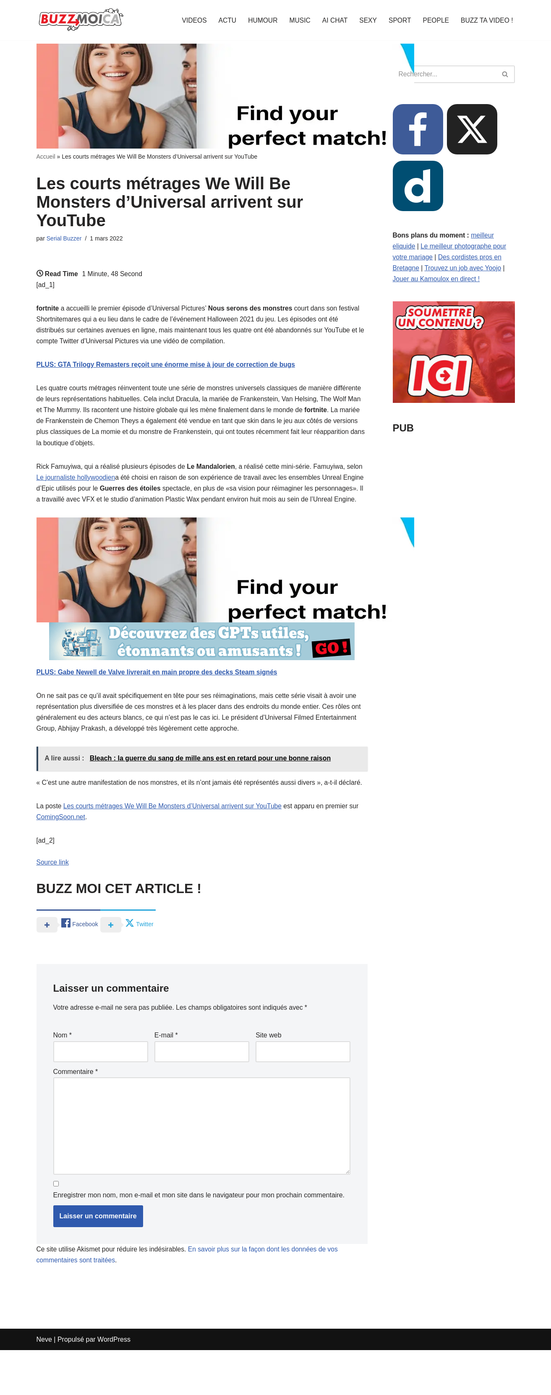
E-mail (166, 1074)
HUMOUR (258, 20)
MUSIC (296, 20)
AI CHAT (332, 20)
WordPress (114, 1384)
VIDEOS (188, 20)
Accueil (46, 156)
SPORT (397, 20)
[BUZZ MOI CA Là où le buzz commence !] (81, 20)
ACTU (222, 20)
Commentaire (75, 1111)
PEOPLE (434, 20)
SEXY (366, 20)
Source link (53, 900)
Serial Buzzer (65, 238)
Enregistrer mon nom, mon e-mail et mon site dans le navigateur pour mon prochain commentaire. (199, 1239)
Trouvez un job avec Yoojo (464, 269)
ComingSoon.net (61, 853)
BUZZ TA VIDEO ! (486, 20)
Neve (44, 1384)
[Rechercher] (444, 74)
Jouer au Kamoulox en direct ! (437, 281)
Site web (268, 1074)
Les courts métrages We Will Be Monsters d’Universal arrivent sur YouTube (175, 842)
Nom (62, 1074)
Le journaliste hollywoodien (94, 485)
